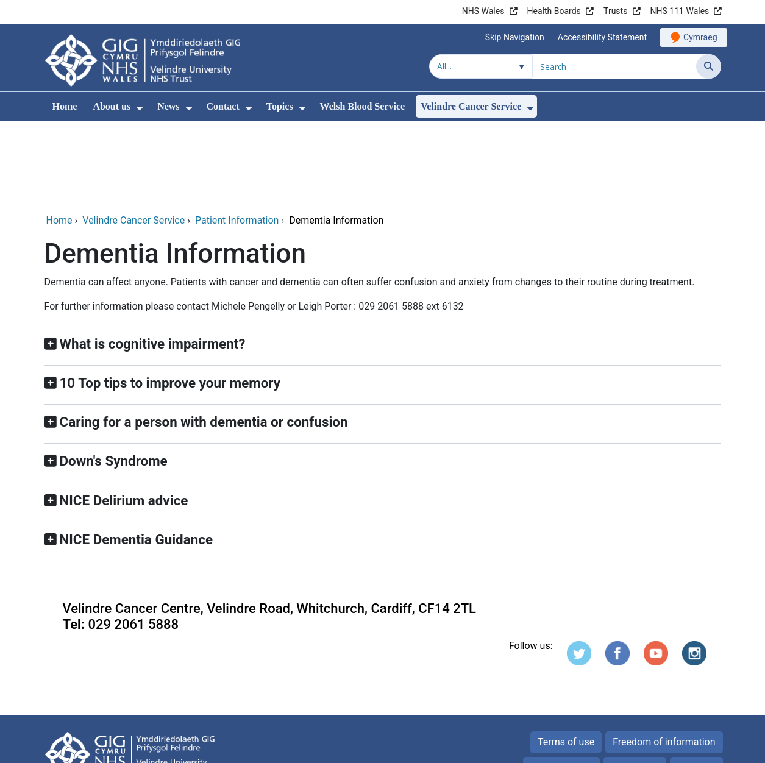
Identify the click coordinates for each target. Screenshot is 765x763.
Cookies (628, 684)
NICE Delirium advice (124, 417)
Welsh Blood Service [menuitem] (362, 106)
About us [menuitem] (111, 106)
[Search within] (481, 66)
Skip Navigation (514, 37)
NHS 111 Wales (680, 11)
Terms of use (566, 659)
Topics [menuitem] (279, 106)
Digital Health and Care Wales (644, 747)
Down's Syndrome (114, 378)
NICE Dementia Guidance (136, 456)
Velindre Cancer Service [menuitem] (471, 106)
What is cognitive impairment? (153, 261)
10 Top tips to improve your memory (170, 300)
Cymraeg (700, 37)
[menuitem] (139, 108)
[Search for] (614, 66)
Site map (696, 684)
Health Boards (554, 11)
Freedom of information (664, 659)
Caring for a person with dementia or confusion (204, 339)
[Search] (708, 66)
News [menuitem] (168, 106)
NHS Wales (483, 11)
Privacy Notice (561, 684)
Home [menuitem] (64, 106)
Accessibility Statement (602, 37)
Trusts (615, 11)
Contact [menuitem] (223, 106)
